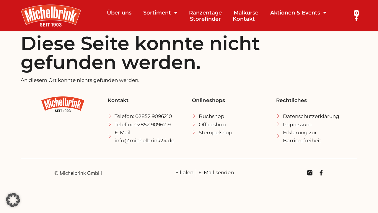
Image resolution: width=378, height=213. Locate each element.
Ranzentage (205, 12)
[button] (13, 200)
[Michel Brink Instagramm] (356, 13)
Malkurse (246, 12)
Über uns (119, 12)
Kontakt (244, 19)
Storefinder (205, 19)
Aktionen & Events (298, 12)
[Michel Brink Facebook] (356, 18)
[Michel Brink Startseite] (56, 15)
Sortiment (160, 12)
